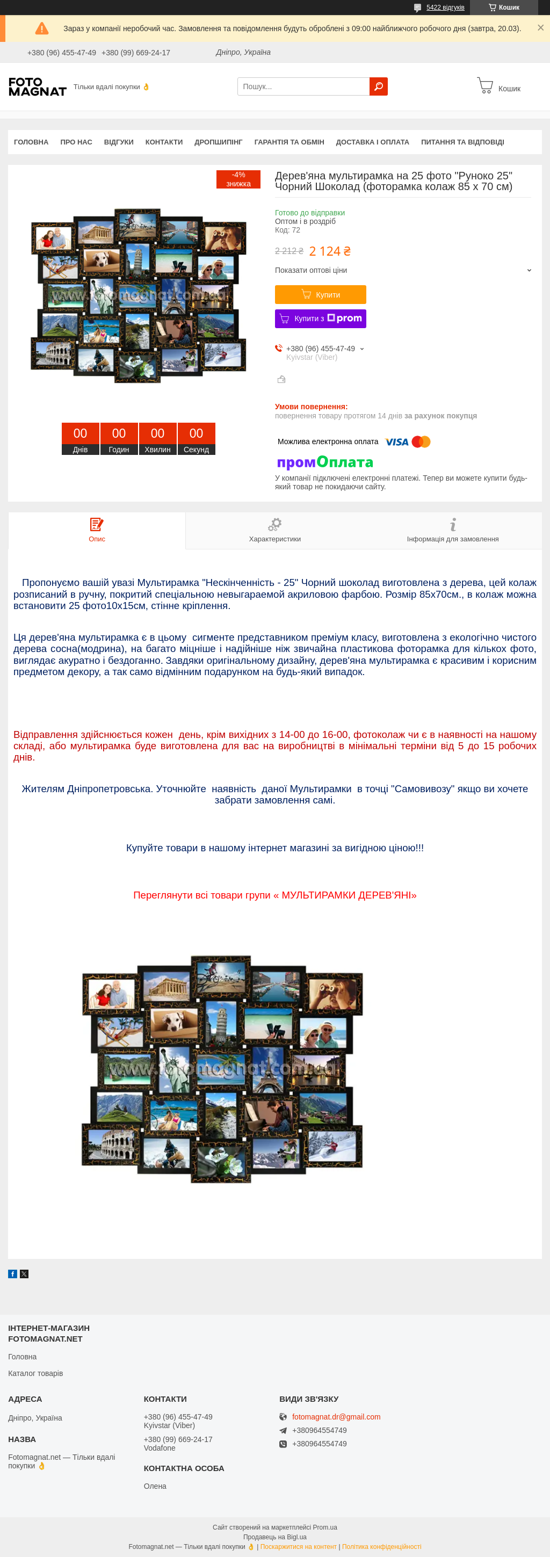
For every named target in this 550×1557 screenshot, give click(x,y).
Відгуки (119, 142)
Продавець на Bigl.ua (275, 1537)
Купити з (327, 318)
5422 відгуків (445, 7)
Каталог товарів (35, 1373)
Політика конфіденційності (382, 1547)
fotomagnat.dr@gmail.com (336, 1417)
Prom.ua (325, 1527)
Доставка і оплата (372, 142)
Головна (31, 142)
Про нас (76, 142)
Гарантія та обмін (289, 142)
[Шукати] (379, 86)
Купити (328, 295)
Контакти (164, 142)
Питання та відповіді (462, 142)
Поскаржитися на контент (298, 1547)
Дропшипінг (218, 142)
